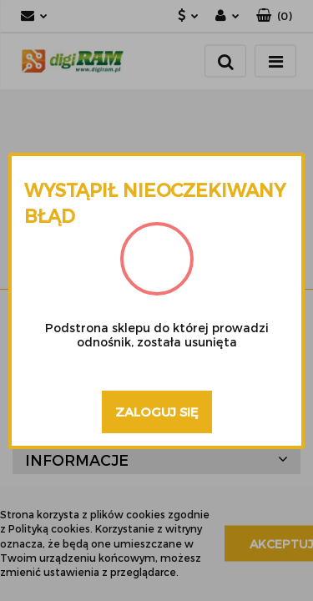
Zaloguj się (157, 411)
